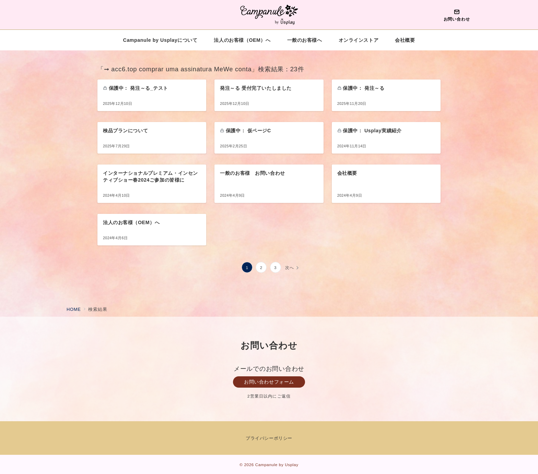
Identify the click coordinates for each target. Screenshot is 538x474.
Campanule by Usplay (277, 464)
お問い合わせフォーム (269, 382)
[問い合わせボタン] (456, 14)
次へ (289, 267)
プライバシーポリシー (269, 438)
